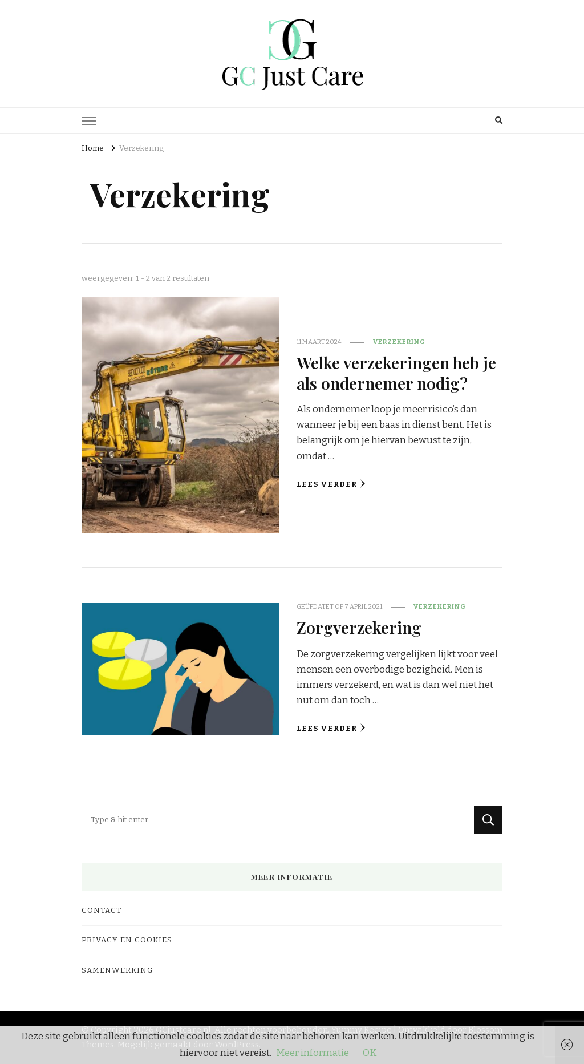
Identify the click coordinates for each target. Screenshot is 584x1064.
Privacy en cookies (127, 940)
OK (369, 1053)
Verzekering (399, 342)
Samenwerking (117, 970)
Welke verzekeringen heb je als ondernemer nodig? (396, 372)
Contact (101, 910)
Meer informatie (312, 1053)
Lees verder (331, 484)
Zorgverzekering (359, 627)
